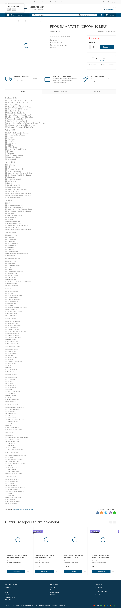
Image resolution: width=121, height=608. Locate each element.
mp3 (23, 21)
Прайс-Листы (54, 2)
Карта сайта (62, 605)
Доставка (37, 2)
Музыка (15, 21)
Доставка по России (22, 76)
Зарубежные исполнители (24, 509)
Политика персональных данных (48, 605)
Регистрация (112, 2)
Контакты (64, 2)
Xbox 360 (8, 599)
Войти (105, 2)
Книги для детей (10, 597)
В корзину (107, 47)
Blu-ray (7, 594)
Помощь (44, 2)
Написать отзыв (65, 36)
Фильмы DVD (9, 587)
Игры (6, 592)
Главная (7, 21)
